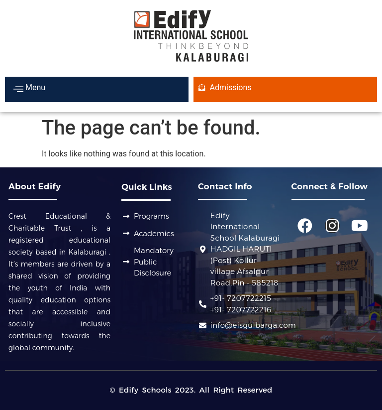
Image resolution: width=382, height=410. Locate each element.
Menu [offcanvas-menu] (29, 89)
